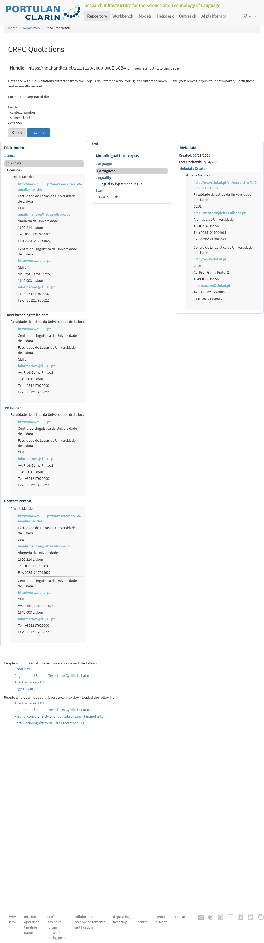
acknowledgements (89, 922)
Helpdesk (165, 16)
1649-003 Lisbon (30, 280)
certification (83, 927)
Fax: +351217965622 (33, 300)
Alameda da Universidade (38, 221)
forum (52, 927)
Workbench (122, 16)
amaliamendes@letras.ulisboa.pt (44, 214)
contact (181, 916)
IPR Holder (12, 408)
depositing (121, 916)
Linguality (103, 177)
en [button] (250, 16)
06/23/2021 (194, 155)
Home (12, 28)
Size (98, 190)
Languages (103, 163)
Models (144, 16)
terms (160, 916)
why (12, 916)
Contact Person (17, 500)
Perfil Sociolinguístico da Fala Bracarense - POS (51, 722)
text (95, 143)
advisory (54, 922)
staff (50, 916)
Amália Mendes (22, 176)
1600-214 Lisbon (30, 227)
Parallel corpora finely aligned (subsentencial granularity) (59, 716)
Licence (9, 155)
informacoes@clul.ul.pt (36, 287)
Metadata (188, 147)
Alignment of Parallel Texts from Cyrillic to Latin (52, 675)
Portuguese (106, 171)
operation (32, 922)
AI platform (213, 16)
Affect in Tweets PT (29, 682)
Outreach (187, 16)
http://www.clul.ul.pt (34, 260)
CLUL (22, 207)
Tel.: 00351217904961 (34, 234)
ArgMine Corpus (27, 688)
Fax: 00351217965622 (34, 240)
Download (38, 132)
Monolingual (121, 183)
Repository (97, 16)
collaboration (85, 916)
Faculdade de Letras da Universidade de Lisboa (47, 199)
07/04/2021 (199, 162)
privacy (161, 922)
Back (17, 132)
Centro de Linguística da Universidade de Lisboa (47, 251)
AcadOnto (22, 668)
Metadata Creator (193, 168)
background (56, 937)
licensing (120, 922)
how (12, 922)
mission (30, 916)
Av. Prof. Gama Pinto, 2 (35, 273)
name (28, 932)
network (54, 932)
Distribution (14, 147)
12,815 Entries (109, 196)
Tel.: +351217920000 (33, 293)
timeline (30, 927)
